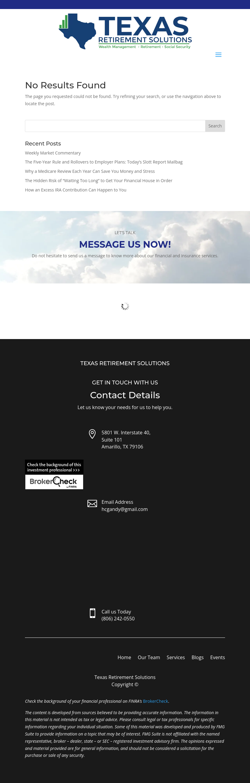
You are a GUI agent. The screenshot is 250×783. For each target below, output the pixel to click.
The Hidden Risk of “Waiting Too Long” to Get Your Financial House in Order (98, 180)
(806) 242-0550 (118, 618)
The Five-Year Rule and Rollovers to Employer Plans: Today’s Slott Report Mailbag (104, 162)
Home (124, 658)
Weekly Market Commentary (53, 153)
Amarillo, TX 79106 (122, 446)
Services (176, 658)
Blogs (197, 658)
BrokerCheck (155, 701)
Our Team (149, 658)
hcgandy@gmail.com (125, 509)
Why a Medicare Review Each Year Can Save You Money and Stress (90, 171)
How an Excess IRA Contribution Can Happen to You (75, 190)
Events (217, 658)
